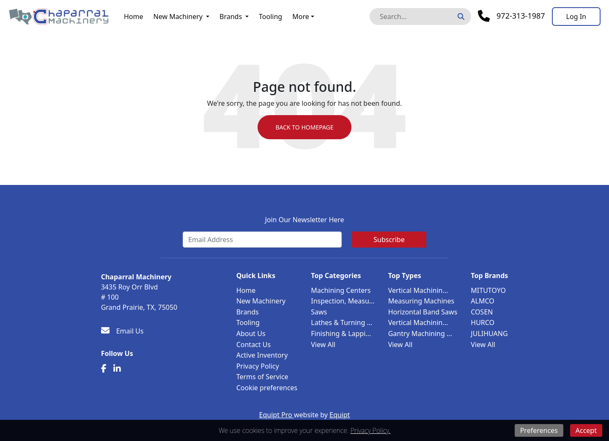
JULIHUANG (489, 333)
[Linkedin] (117, 369)
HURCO (482, 322)
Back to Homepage (304, 127)
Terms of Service (262, 376)
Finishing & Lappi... (341, 333)
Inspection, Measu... (342, 301)
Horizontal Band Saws (423, 312)
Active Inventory (262, 355)
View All (323, 344)
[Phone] (511, 16)
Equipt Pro (276, 414)
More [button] (300, 16)
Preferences (539, 430)
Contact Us (253, 344)
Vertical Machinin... (418, 290)
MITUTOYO (488, 290)
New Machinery (178, 16)
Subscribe (388, 239)
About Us (251, 333)
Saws (319, 312)
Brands (230, 16)
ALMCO (482, 301)
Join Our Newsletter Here (304, 219)
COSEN (482, 312)
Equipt (339, 414)
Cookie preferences (267, 387)
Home (133, 16)
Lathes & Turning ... (341, 322)
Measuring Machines (421, 301)
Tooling (270, 16)
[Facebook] (104, 369)
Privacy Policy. (370, 430)
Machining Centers (340, 290)
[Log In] (576, 16)
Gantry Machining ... (420, 333)
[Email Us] (122, 331)
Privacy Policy (257, 366)
